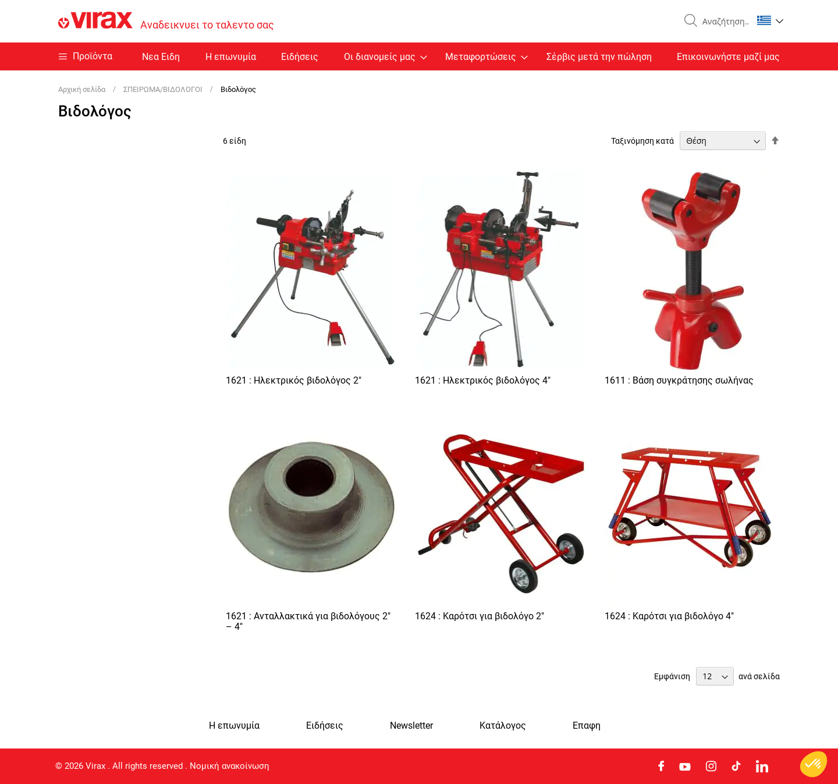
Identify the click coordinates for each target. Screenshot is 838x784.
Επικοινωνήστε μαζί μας (728, 56)
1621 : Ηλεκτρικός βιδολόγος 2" (293, 380)
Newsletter (411, 726)
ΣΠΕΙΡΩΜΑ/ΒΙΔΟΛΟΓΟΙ (163, 89)
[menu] (419, 56)
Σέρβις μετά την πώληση (599, 56)
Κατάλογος (503, 726)
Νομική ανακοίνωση (229, 766)
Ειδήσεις (299, 56)
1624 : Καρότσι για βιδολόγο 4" (669, 616)
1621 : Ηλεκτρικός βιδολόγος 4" (483, 380)
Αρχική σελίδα (82, 89)
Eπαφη (587, 726)
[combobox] (722, 21)
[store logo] (166, 21)
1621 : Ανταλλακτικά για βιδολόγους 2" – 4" (308, 621)
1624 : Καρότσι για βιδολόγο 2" (479, 616)
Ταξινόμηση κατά (642, 141)
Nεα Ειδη (161, 56)
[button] (770, 20)
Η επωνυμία (230, 56)
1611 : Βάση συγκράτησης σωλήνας (679, 380)
